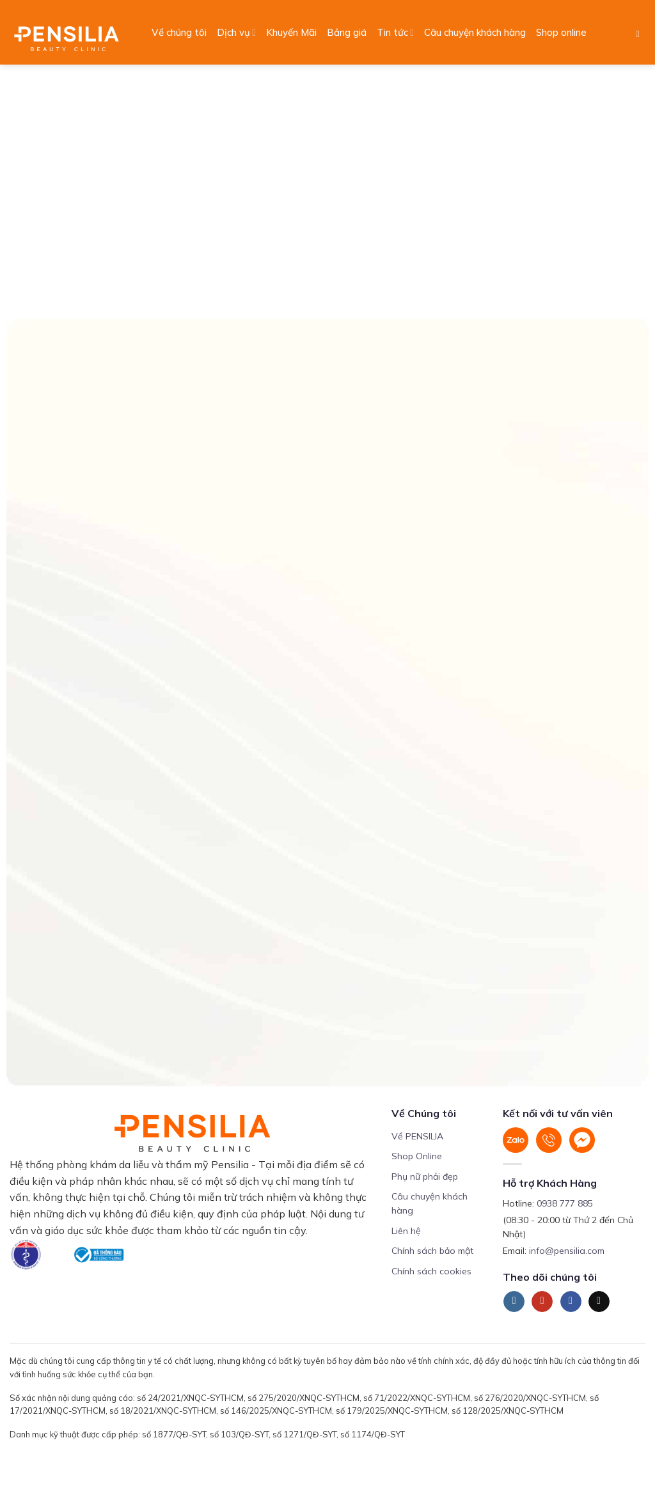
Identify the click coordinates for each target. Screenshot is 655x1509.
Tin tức (395, 32)
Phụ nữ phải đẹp (424, 1176)
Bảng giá (347, 32)
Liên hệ (406, 1231)
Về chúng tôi (179, 32)
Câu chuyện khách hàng (475, 32)
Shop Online (416, 1156)
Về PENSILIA (417, 1136)
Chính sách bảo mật (432, 1250)
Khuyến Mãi (291, 32)
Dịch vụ (236, 32)
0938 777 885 (565, 1203)
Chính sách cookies (431, 1271)
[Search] (640, 34)
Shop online (561, 32)
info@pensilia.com (566, 1250)
